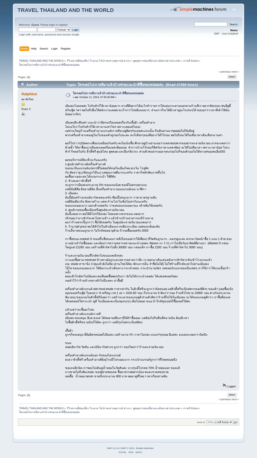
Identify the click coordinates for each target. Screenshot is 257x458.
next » (235, 71)
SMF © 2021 (127, 448)
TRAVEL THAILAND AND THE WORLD (66, 10)
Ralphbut (29, 94)
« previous (225, 71)
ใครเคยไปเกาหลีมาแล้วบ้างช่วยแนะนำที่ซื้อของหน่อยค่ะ (108, 93)
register (63, 24)
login (52, 24)
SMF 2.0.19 (113, 448)
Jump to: (201, 422)
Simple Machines (145, 448)
